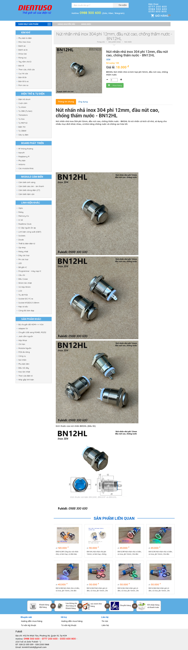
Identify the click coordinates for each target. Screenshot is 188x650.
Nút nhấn (22, 360)
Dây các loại (23, 255)
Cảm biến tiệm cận (26, 194)
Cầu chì (21, 275)
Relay (20, 212)
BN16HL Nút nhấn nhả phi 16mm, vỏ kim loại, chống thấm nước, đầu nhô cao (96, 553)
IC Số (20, 220)
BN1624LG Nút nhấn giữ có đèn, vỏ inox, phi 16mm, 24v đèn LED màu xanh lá (128, 589)
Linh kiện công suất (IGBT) (29, 232)
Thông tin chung (66, 101)
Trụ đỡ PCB (23, 295)
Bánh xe (21, 46)
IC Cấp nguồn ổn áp (27, 228)
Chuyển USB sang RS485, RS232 (32, 332)
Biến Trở (21, 127)
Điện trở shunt (24, 99)
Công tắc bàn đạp (26, 310)
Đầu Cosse (23, 279)
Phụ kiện (21, 160)
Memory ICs (23, 216)
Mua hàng (115, 85)
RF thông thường (25, 149)
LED (20, 263)
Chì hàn (21, 344)
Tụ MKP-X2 (22, 123)
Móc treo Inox (24, 42)
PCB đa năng (24, 352)
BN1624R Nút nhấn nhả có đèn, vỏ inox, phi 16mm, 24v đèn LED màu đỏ (128, 553)
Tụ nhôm (22, 107)
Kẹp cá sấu (23, 306)
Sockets (21, 236)
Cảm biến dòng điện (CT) (29, 190)
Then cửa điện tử (25, 376)
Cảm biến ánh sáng (26, 182)
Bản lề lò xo (23, 81)
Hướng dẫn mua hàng (31, 621)
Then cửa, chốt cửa (26, 69)
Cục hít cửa (23, 73)
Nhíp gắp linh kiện (26, 380)
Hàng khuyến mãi (66, 24)
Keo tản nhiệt (24, 372)
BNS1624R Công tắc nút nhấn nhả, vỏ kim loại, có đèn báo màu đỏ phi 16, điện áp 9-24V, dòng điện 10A (67, 553)
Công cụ (22, 356)
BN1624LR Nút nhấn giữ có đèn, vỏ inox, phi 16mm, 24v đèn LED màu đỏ (97, 589)
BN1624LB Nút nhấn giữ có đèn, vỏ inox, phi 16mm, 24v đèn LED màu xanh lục (159, 589)
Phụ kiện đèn (23, 364)
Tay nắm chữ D (24, 62)
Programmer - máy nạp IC (29, 271)
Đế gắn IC (22, 267)
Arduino (21, 164)
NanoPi (21, 153)
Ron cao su (23, 85)
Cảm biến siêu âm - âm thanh (31, 186)
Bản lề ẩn (22, 77)
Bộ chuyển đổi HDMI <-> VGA (30, 324)
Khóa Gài (22, 54)
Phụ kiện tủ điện (25, 38)
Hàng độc (86, 24)
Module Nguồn (24, 348)
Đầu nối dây (23, 368)
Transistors (23, 115)
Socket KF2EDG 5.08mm (28, 303)
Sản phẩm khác (114, 42)
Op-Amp (22, 247)
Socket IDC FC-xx (25, 299)
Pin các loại (23, 259)
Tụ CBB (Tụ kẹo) (25, 111)
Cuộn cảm (22, 103)
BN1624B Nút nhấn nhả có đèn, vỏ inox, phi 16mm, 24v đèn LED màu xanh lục (66, 589)
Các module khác (26, 168)
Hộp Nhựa (22, 340)
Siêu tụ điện (23, 135)
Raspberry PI (23, 156)
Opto (20, 208)
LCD (20, 291)
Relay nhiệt (23, 251)
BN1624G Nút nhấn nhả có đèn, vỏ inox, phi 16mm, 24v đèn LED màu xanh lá (159, 553)
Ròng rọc (22, 58)
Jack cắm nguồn (25, 336)
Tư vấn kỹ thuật (28, 625)
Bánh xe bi (23, 50)
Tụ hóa (21, 119)
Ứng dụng (83, 102)
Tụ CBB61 (22, 131)
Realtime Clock (24, 224)
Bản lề (21, 66)
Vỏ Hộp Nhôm (24, 287)
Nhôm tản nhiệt (25, 283)
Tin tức (105, 621)
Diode (21, 240)
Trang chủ (101, 42)
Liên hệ (105, 625)
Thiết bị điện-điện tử (26, 243)
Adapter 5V (23, 328)
